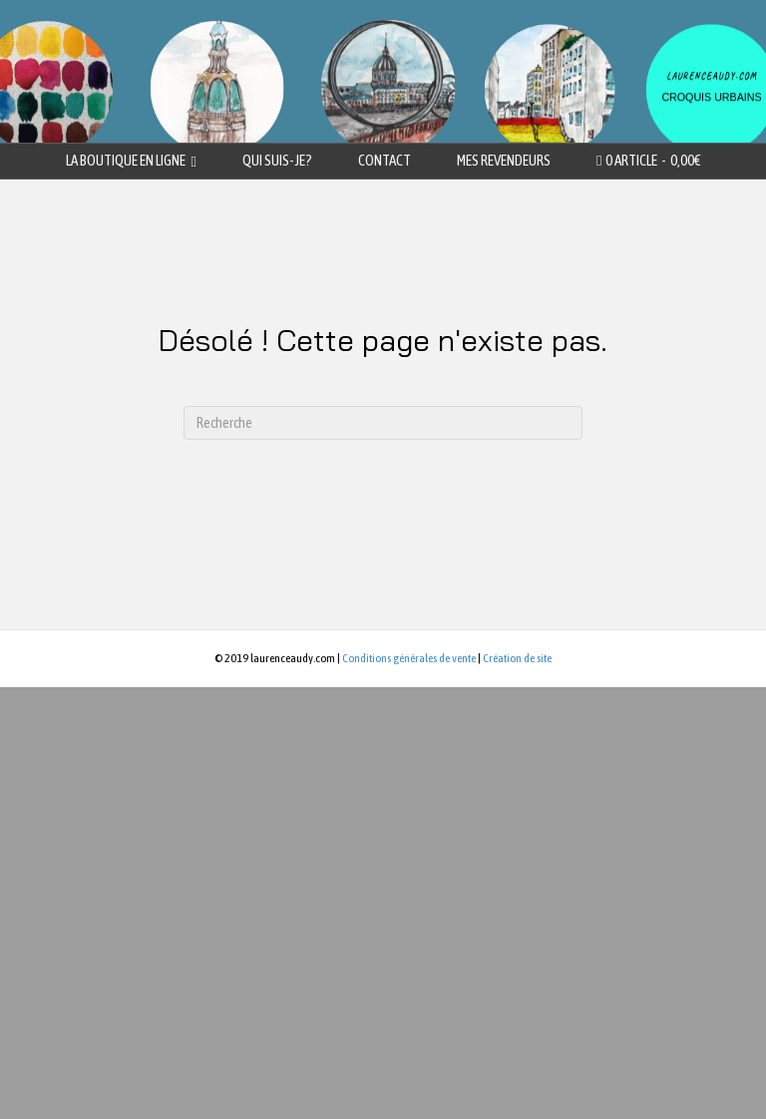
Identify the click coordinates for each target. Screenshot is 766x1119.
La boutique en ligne (126, 160)
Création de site (517, 658)
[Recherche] (383, 423)
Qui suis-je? (277, 160)
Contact (384, 160)
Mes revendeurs (504, 160)
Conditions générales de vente (409, 658)
